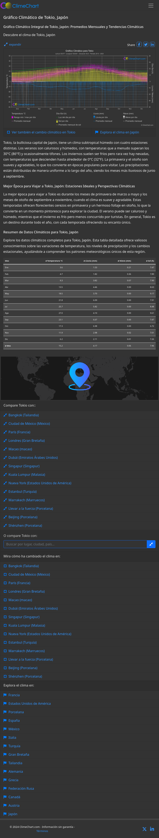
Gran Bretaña (18, 754)
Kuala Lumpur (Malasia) (26, 474)
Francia (14, 695)
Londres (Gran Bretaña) (26, 440)
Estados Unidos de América (29, 703)
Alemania (15, 771)
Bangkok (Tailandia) (23, 415)
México (13, 729)
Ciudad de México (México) (29, 423)
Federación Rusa (21, 788)
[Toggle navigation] (151, 6)
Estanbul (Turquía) (22, 491)
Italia (12, 737)
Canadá (14, 797)
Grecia (13, 780)
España (14, 720)
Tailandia (15, 763)
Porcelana (16, 712)
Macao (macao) (20, 449)
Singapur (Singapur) (24, 466)
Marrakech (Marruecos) (26, 500)
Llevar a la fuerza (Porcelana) (30, 508)
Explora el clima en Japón (119, 132)
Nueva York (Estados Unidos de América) (39, 483)
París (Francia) (19, 432)
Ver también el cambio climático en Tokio (43, 132)
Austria (13, 805)
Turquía (14, 746)
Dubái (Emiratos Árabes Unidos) (33, 457)
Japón (12, 814)
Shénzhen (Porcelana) (25, 525)
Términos (42, 831)
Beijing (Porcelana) (22, 517)
